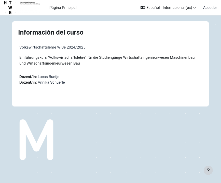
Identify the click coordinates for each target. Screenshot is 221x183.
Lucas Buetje (48, 76)
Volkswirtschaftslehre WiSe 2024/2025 (52, 47)
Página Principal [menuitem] (63, 7)
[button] (168, 7)
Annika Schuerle (51, 82)
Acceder (210, 7)
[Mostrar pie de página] (208, 170)
